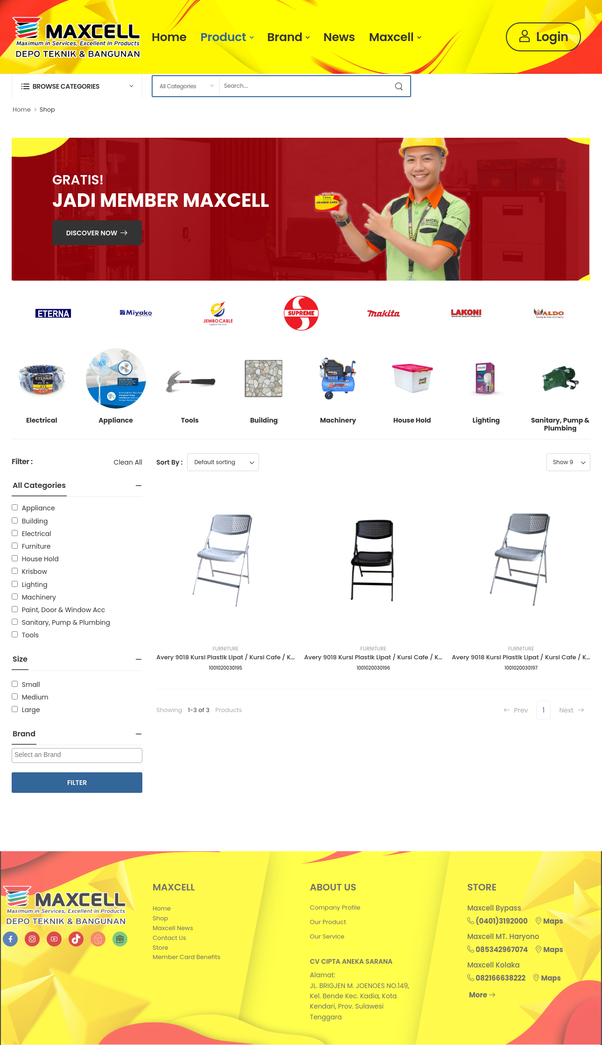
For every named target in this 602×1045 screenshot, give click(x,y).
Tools (30, 635)
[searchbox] (78, 755)
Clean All (128, 462)
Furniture (36, 546)
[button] (77, 86)
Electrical (36, 533)
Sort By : (169, 462)
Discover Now (92, 233)
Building (35, 521)
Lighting (35, 584)
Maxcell (391, 37)
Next (571, 710)
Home (169, 37)
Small (31, 684)
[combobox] (77, 755)
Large (31, 709)
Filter (77, 782)
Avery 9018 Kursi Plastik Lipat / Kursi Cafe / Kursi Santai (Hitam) (400, 657)
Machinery (39, 597)
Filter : (22, 462)
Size (20, 659)
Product (223, 37)
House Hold (40, 559)
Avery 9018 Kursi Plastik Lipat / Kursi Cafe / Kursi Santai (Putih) (251, 657)
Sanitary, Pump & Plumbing (66, 622)
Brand (284, 37)
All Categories (39, 485)
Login (543, 36)
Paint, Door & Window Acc (63, 609)
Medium (35, 697)
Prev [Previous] (516, 710)
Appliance (38, 508)
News (339, 37)
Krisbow (34, 571)
